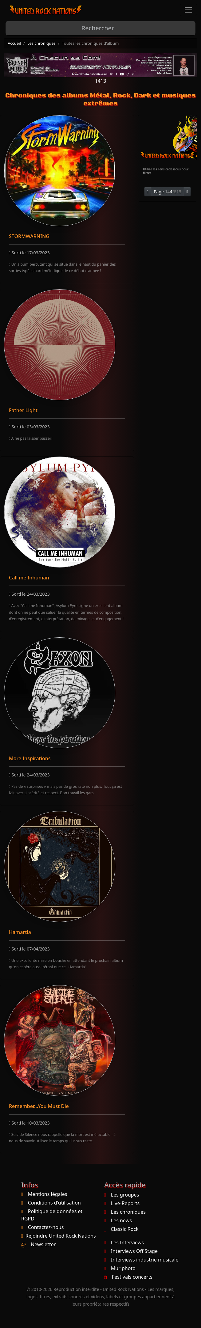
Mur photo (120, 1268)
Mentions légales (47, 1194)
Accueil (14, 43)
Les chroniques (41, 43)
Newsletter (43, 1244)
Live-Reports (122, 1203)
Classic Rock (121, 1229)
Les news (118, 1220)
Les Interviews (124, 1242)
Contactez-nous (46, 1227)
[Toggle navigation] (188, 10)
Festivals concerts (128, 1276)
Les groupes (121, 1194)
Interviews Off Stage (131, 1251)
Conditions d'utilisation (54, 1202)
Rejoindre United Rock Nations (61, 1235)
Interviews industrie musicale (141, 1259)
